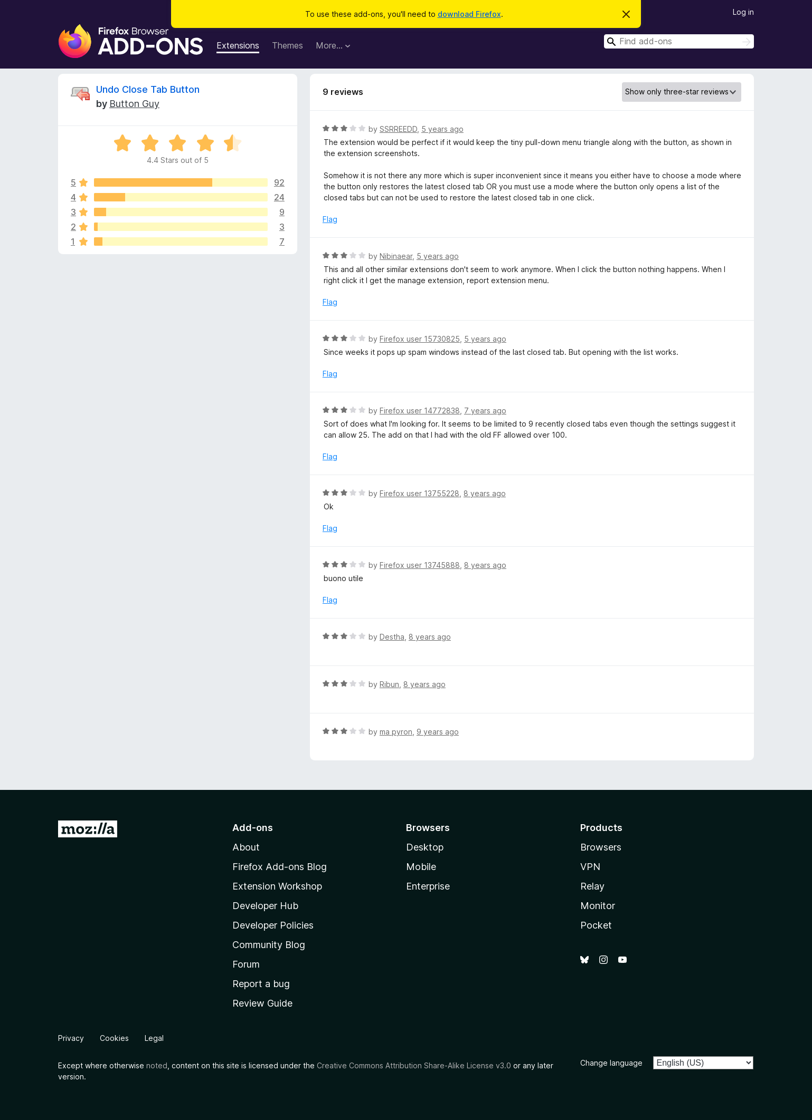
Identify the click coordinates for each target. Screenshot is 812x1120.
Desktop (424, 847)
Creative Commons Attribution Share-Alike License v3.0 (414, 1065)
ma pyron (396, 731)
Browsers (600, 847)
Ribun (389, 684)
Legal (154, 1038)
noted (156, 1065)
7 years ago (485, 410)
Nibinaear (396, 256)
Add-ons (252, 827)
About (246, 847)
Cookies (114, 1038)
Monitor (597, 905)
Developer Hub (265, 905)
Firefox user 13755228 (419, 493)
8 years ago (485, 493)
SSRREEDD (398, 128)
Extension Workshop (277, 886)
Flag (330, 219)
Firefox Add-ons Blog (279, 866)
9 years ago (438, 731)
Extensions (237, 45)
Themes (287, 45)
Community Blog (268, 944)
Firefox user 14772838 (420, 410)
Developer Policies (273, 925)
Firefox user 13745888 (420, 565)
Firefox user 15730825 (420, 338)
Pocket (596, 925)
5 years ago (442, 128)
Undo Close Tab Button (148, 89)
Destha (392, 636)
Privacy (71, 1038)
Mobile (421, 866)
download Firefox (469, 13)
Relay (592, 886)
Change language (611, 1062)
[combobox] (679, 41)
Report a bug (261, 983)
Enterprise (428, 886)
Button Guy (134, 103)
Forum (246, 964)
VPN (590, 866)
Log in (743, 11)
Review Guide (262, 1003)
